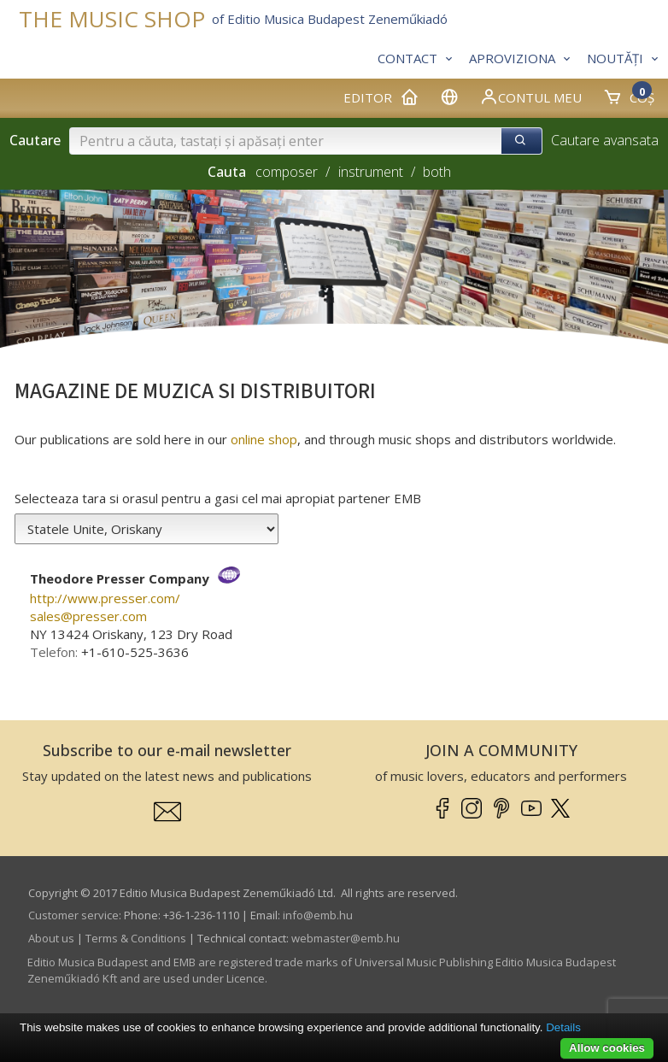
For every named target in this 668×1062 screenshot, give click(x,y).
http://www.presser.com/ (105, 598)
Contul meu (530, 96)
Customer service (73, 915)
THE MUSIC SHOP (112, 19)
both (437, 171)
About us (51, 938)
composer (286, 171)
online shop (264, 439)
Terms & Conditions (135, 938)
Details (563, 1027)
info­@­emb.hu (318, 915)
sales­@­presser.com (88, 616)
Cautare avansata (605, 140)
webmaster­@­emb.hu (345, 938)
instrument (370, 171)
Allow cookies (607, 1047)
